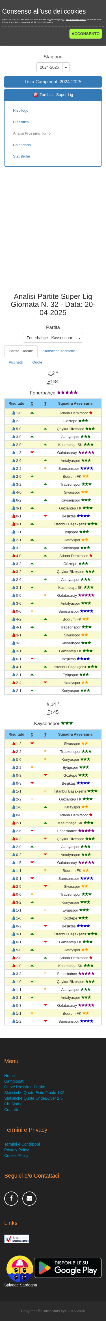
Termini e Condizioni (22, 1144)
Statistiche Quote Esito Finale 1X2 (34, 1092)
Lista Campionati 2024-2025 (53, 81)
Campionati (14, 1081)
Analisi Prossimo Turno (32, 133)
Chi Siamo (13, 1104)
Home (9, 1075)
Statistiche (21, 156)
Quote (37, 362)
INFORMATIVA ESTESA (76, 19)
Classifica (21, 122)
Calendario (22, 145)
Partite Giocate (21, 351)
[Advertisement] (53, 233)
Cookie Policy (16, 1155)
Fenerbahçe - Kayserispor (49, 337)
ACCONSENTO (85, 33)
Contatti (11, 1109)
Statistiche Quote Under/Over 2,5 (33, 1098)
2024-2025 (49, 67)
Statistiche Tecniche (59, 351)
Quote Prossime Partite (24, 1087)
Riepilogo (20, 110)
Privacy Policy (16, 1150)
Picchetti (16, 362)
